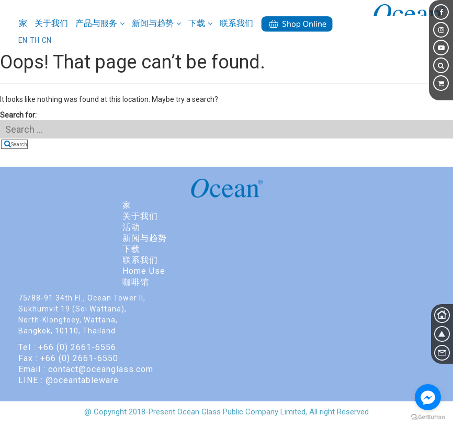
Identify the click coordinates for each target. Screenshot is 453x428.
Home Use (143, 271)
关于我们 (51, 23)
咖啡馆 (135, 282)
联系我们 (236, 23)
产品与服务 (99, 23)
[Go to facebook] (428, 397)
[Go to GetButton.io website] (428, 417)
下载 (200, 23)
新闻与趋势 (156, 23)
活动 (131, 227)
